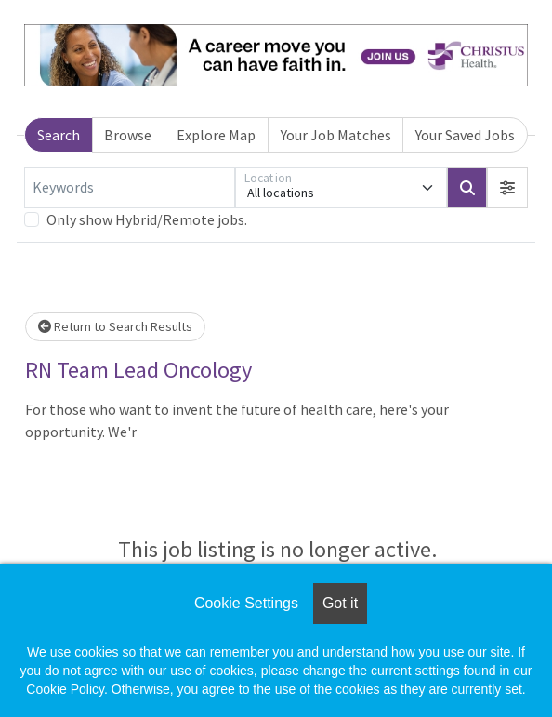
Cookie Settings (246, 603)
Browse (127, 135)
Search (58, 135)
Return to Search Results (115, 326)
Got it (340, 603)
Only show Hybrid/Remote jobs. (146, 219)
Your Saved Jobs (465, 135)
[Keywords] (129, 187)
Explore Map (216, 135)
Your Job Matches (336, 135)
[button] (507, 187)
